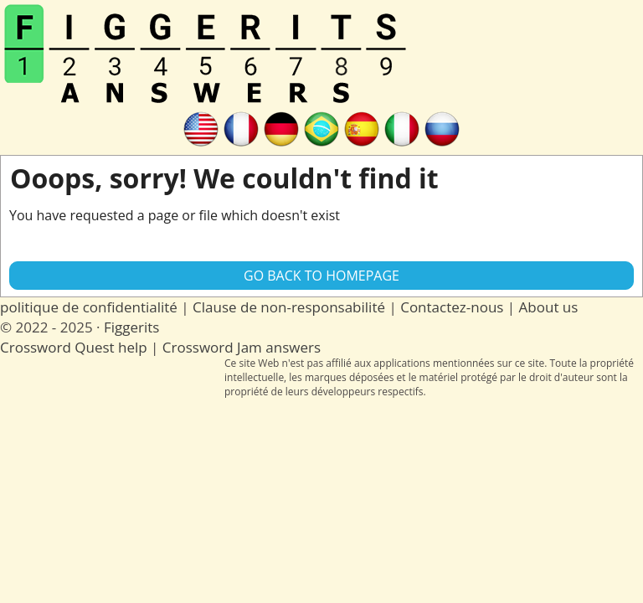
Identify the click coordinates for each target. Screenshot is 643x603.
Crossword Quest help (73, 347)
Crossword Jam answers (241, 347)
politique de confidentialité (88, 307)
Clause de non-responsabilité (289, 307)
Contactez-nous (451, 307)
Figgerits (131, 327)
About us (549, 307)
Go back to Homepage (321, 275)
